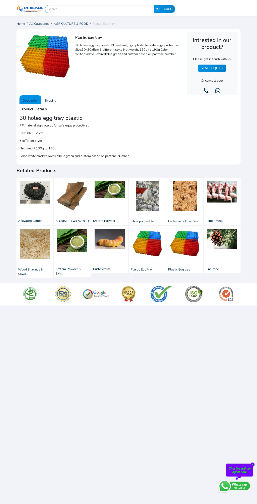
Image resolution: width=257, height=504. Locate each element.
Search (164, 9)
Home (20, 24)
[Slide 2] (41, 77)
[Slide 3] (49, 77)
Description (30, 100)
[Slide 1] (34, 77)
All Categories (39, 24)
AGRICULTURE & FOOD (71, 24)
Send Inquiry (212, 68)
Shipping (50, 100)
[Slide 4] (56, 77)
